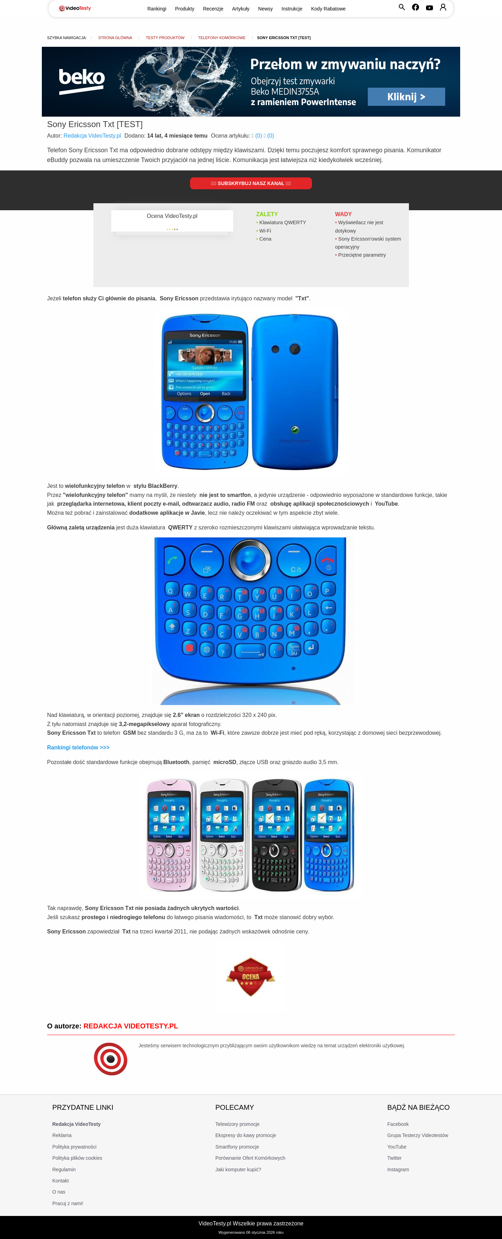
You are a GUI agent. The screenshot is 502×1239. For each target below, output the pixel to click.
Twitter (394, 1158)
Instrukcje (292, 9)
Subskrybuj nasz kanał (251, 183)
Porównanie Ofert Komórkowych (250, 1158)
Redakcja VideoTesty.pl (92, 136)
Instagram (398, 1169)
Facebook (398, 1124)
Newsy (265, 9)
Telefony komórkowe (221, 38)
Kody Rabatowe (328, 9)
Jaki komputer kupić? (238, 1169)
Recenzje (213, 9)
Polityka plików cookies (77, 1158)
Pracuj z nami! (67, 1203)
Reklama (61, 1135)
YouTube (396, 1147)
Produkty (184, 9)
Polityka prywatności (74, 1147)
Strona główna (115, 38)
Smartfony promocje (237, 1147)
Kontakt (60, 1180)
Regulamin (64, 1169)
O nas (58, 1192)
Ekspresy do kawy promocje (245, 1135)
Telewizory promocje (237, 1124)
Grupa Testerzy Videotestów (417, 1135)
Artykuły (241, 9)
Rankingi (156, 9)
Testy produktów (165, 38)
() (258, 136)
